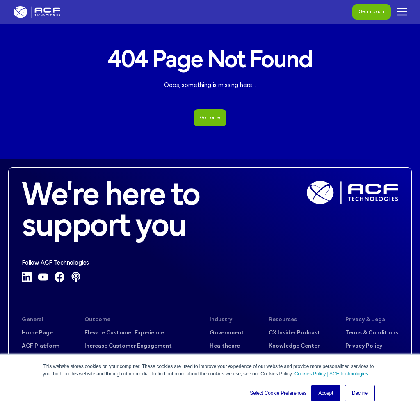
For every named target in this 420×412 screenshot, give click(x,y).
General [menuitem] (32, 320)
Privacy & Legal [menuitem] (366, 320)
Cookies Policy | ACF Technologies (331, 374)
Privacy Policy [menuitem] (363, 346)
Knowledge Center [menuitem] (294, 346)
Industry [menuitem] (221, 320)
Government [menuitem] (227, 333)
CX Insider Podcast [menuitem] (294, 333)
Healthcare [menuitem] (225, 346)
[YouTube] (43, 277)
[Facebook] (59, 277)
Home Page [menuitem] (37, 333)
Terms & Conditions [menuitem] (371, 333)
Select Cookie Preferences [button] (278, 393)
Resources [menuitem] (283, 320)
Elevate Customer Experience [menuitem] (124, 333)
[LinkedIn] (27, 277)
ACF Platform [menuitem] (40, 346)
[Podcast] (76, 277)
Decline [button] (360, 393)
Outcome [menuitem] (97, 320)
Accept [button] (325, 393)
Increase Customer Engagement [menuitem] (128, 346)
